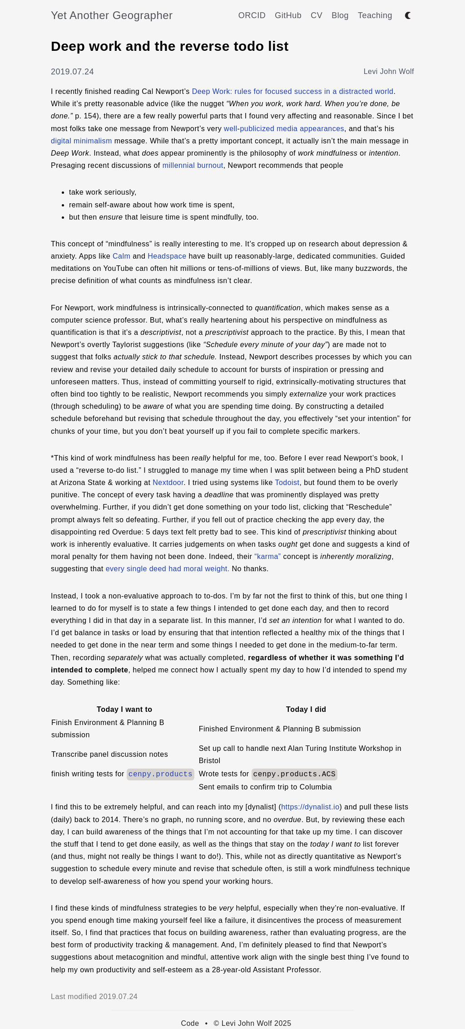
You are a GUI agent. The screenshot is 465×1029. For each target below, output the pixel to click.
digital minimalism (81, 141)
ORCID (252, 15)
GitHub (288, 15)
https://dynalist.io (310, 807)
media (287, 128)
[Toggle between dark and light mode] (407, 15)
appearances (322, 128)
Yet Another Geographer (112, 15)
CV (316, 15)
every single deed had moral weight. (168, 569)
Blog (340, 15)
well (230, 128)
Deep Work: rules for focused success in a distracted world (293, 91)
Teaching (375, 15)
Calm (121, 256)
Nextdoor (168, 482)
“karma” (267, 556)
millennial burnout (193, 165)
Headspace (167, 256)
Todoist (287, 482)
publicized (257, 128)
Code (190, 1023)
